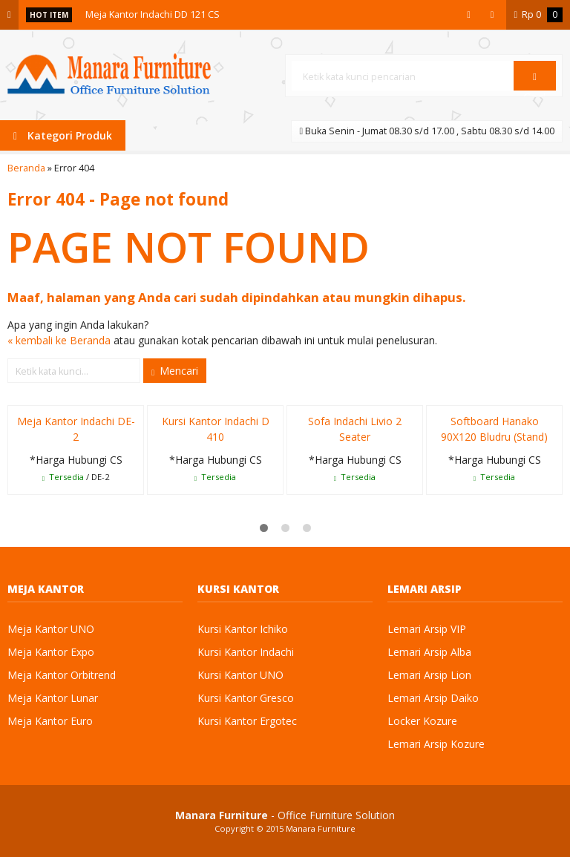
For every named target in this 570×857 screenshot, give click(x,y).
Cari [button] (534, 81)
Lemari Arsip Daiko (433, 698)
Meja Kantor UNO (50, 629)
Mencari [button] (174, 371)
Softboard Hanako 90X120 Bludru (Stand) (494, 429)
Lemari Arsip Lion (429, 675)
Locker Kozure (422, 721)
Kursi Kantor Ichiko (242, 629)
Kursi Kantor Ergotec (247, 721)
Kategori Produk (62, 135)
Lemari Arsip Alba (429, 652)
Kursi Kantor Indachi (245, 652)
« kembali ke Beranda (59, 340)
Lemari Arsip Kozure (436, 744)
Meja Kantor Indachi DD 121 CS (152, 14)
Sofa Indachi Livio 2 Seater (355, 429)
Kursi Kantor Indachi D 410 (215, 429)
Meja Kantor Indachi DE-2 (76, 429)
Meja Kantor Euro (50, 721)
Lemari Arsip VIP (426, 629)
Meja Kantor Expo (50, 652)
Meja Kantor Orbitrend (61, 675)
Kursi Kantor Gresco (245, 698)
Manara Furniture (321, 828)
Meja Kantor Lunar (52, 698)
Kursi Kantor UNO (240, 675)
